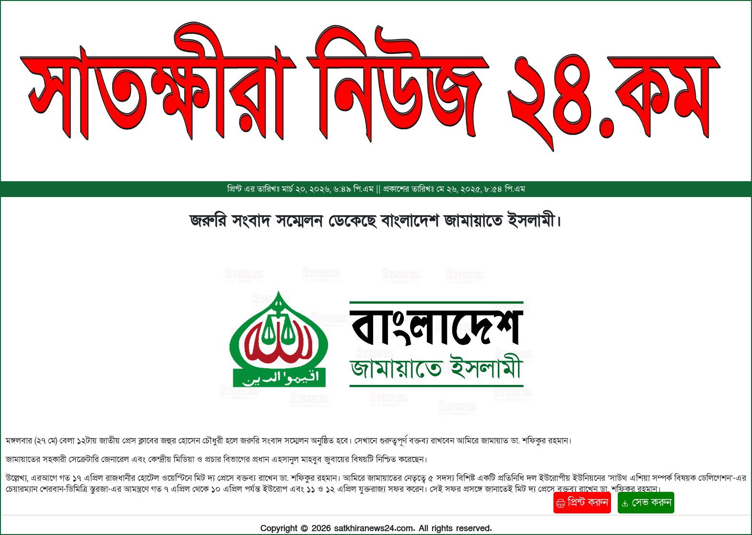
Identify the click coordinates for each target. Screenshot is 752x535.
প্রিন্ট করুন (582, 503)
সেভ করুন (646, 503)
